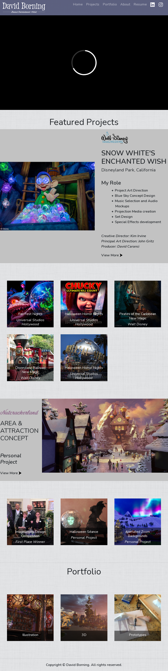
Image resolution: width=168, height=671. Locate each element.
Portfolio (110, 4)
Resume (140, 4)
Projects (92, 4)
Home (78, 4)
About (125, 4)
